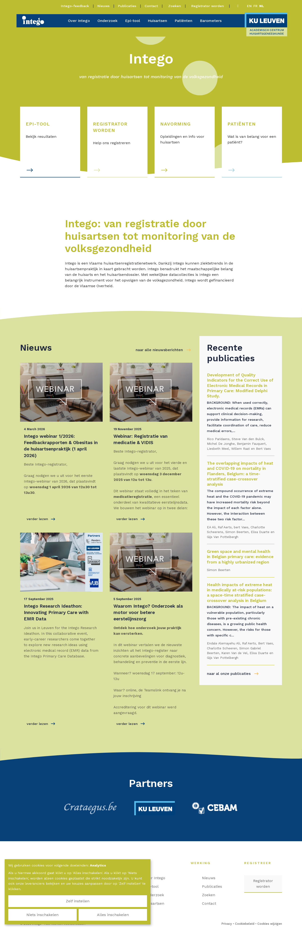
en (249, 6)
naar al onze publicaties (229, 673)
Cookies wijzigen (269, 923)
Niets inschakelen (78, 914)
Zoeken (174, 6)
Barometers (211, 20)
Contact (151, 6)
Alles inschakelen (124, 914)
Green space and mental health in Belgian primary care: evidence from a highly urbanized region (240, 556)
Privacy (226, 923)
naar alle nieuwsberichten (159, 350)
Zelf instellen (30, 914)
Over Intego (79, 20)
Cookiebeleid (244, 923)
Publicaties (127, 6)
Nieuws (103, 6)
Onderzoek (107, 20)
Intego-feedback (75, 6)
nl (261, 6)
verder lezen (41, 519)
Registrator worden (208, 6)
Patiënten (183, 20)
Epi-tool (132, 20)
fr (255, 6)
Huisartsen (157, 20)
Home (142, 863)
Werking (203, 863)
